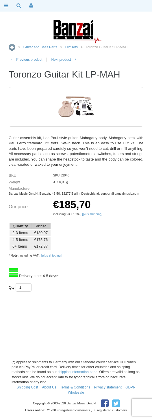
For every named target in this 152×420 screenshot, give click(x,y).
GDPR (130, 387)
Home (12, 47)
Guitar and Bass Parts (40, 47)
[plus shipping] (92, 214)
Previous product (26, 60)
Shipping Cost (27, 387)
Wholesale (76, 392)
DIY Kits (71, 47)
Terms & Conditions (75, 387)
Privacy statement (107, 387)
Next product (64, 60)
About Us (49, 387)
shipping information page (77, 372)
